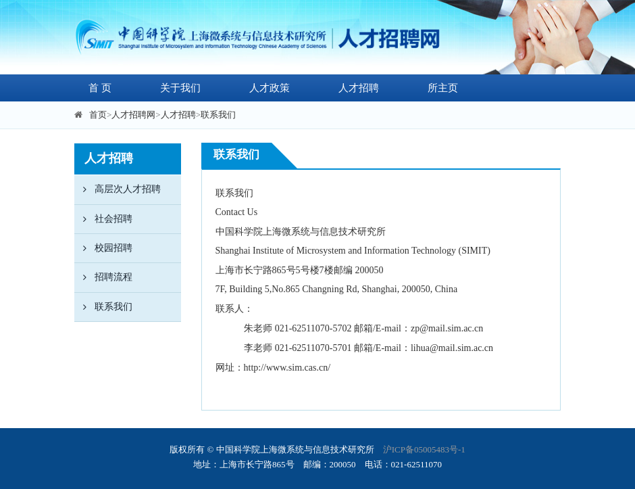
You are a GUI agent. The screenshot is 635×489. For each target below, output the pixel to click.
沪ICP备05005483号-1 (424, 449)
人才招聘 (358, 88)
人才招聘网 (133, 115)
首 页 (99, 88)
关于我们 (180, 88)
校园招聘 (103, 248)
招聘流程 (103, 277)
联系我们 (218, 115)
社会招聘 (103, 219)
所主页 (443, 88)
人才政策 (269, 88)
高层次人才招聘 (117, 189)
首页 (98, 115)
